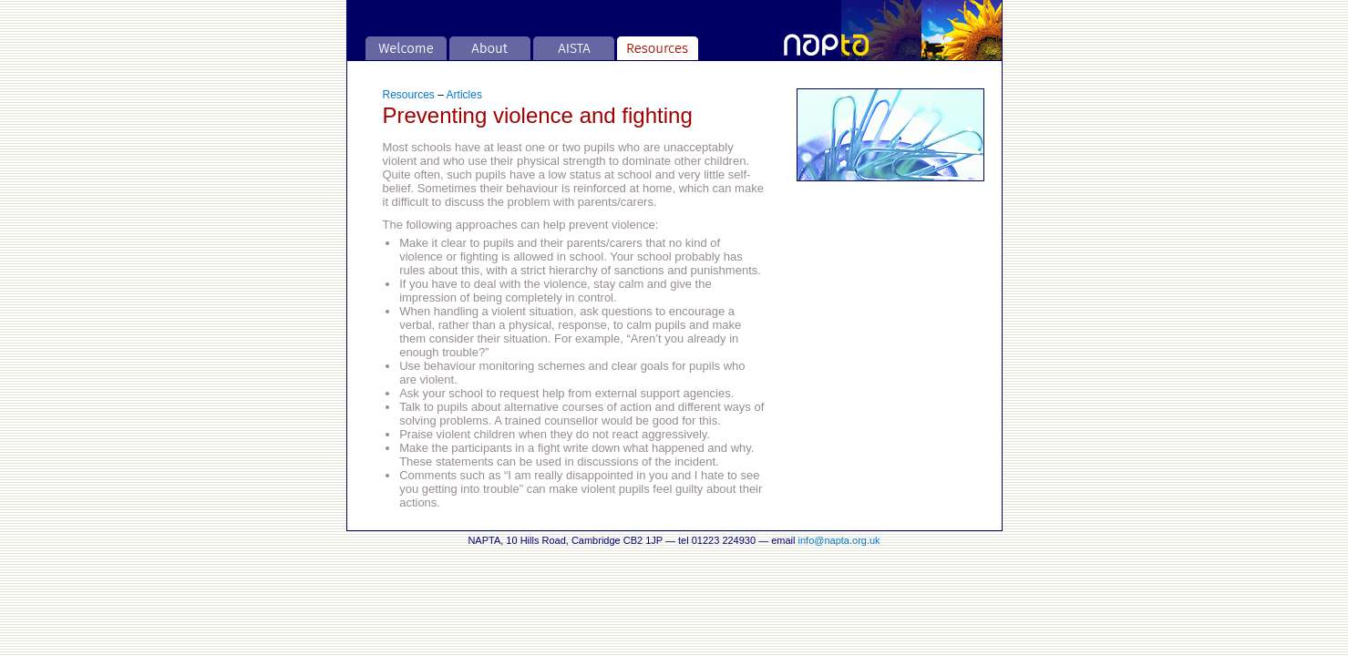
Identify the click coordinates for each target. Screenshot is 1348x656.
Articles (464, 94)
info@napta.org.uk (839, 540)
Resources (409, 94)
